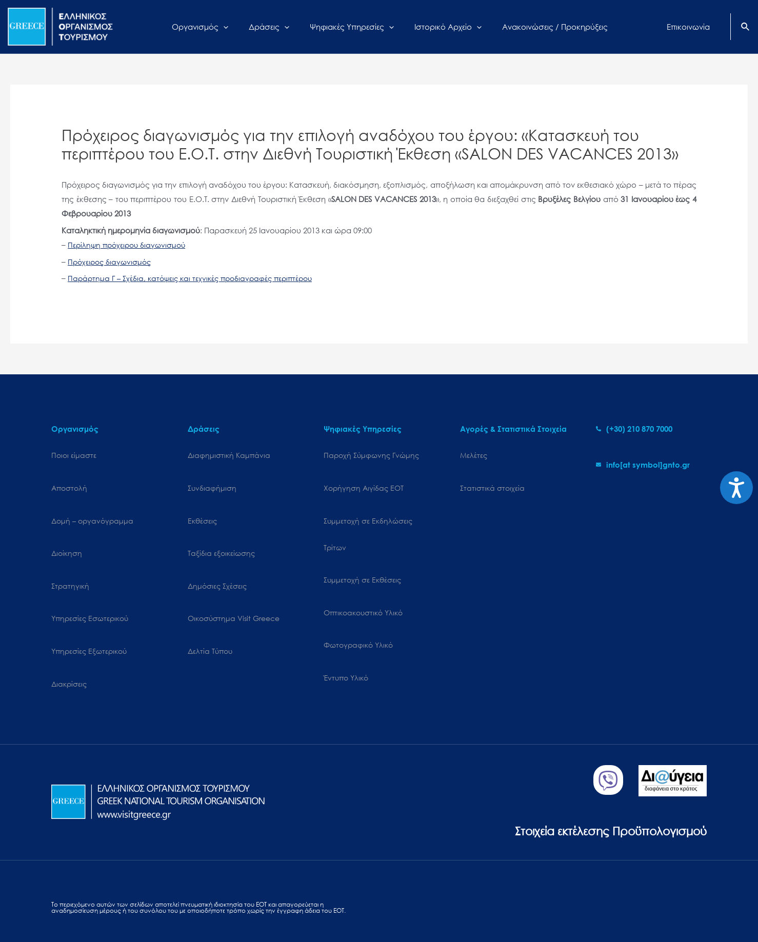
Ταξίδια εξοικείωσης (221, 535)
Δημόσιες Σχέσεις (217, 562)
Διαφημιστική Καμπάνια (229, 455)
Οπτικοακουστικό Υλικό (363, 588)
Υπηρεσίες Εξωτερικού (89, 615)
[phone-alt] (634, 428)
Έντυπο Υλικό (346, 642)
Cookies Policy (108, 904)
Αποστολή (69, 482)
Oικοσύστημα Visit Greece (234, 588)
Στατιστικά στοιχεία (492, 482)
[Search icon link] (745, 27)
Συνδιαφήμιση (212, 482)
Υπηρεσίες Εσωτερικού (89, 588)
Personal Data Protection (180, 904)
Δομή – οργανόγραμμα (92, 508)
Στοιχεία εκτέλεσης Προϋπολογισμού (597, 782)
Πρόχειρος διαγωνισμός (112, 261)
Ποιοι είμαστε (73, 455)
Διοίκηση (66, 535)
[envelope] (643, 464)
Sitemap (64, 904)
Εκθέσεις (202, 508)
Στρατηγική (70, 562)
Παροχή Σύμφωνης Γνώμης (371, 455)
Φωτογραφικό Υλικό (358, 615)
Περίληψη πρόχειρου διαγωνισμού (130, 244)
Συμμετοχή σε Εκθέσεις (362, 562)
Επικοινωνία (292, 904)
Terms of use (247, 904)
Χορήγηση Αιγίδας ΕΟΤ (364, 482)
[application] (236, 27)
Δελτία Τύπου (210, 615)
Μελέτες (473, 455)
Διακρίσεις (69, 642)
